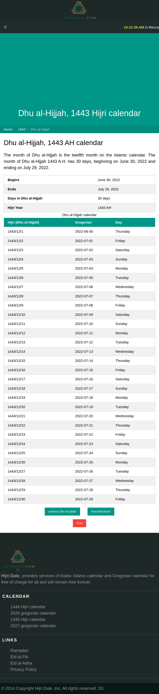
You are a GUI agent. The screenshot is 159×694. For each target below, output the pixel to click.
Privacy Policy (23, 669)
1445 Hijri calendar (27, 619)
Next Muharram (101, 511)
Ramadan (19, 650)
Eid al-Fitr (19, 657)
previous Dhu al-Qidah (62, 511)
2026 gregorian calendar (33, 613)
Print (79, 523)
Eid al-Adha (21, 663)
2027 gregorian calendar (33, 625)
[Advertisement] (79, 72)
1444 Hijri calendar (27, 607)
